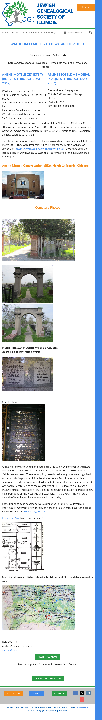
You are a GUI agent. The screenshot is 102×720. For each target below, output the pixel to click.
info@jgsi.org (82, 707)
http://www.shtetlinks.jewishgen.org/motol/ (40, 148)
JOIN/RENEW (13, 693)
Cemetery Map (10, 517)
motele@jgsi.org (11, 649)
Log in (86, 7)
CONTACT (59, 693)
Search (90, 32)
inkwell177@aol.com (34, 511)
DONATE (36, 693)
